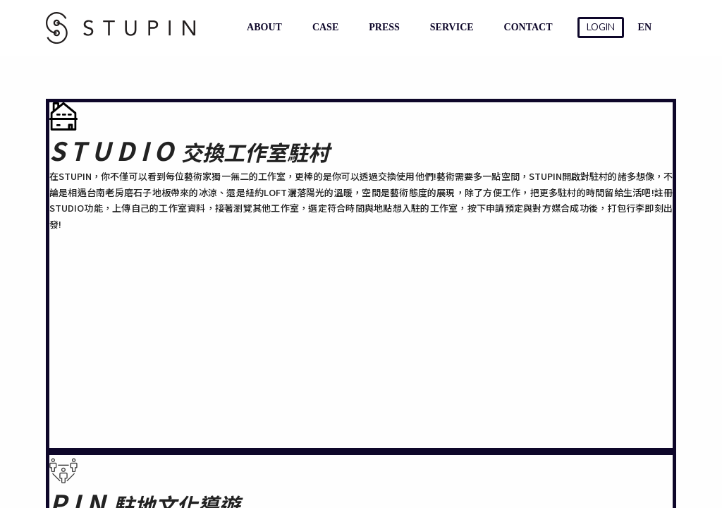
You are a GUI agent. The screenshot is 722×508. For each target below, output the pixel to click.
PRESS (381, 27)
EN (644, 27)
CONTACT (525, 27)
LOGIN (601, 27)
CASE (322, 27)
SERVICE (449, 27)
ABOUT (261, 27)
